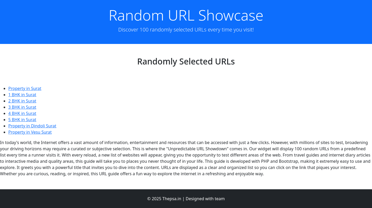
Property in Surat (24, 88)
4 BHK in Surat (22, 113)
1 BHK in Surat (22, 95)
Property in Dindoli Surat (32, 126)
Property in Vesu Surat (30, 132)
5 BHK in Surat (22, 119)
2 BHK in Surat (22, 101)
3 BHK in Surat (22, 107)
